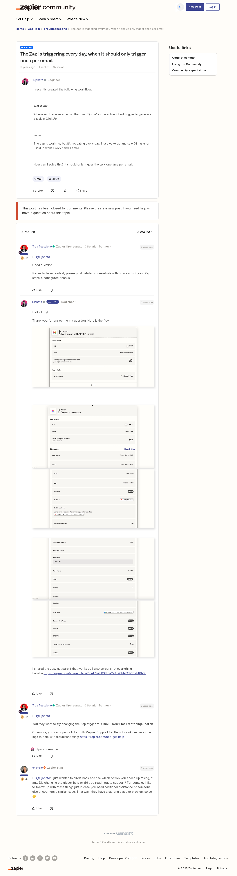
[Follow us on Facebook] (25, 858)
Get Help (25, 19)
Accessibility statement (131, 842)
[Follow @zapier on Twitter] (47, 858)
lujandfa (38, 80)
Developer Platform (123, 858)
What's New (78, 19)
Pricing (89, 858)
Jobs (157, 858)
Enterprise (172, 858)
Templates (191, 858)
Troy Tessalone (42, 246)
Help (101, 858)
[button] (195, 7)
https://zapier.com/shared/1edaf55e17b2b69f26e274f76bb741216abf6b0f (95, 673)
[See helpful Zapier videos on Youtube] (54, 858)
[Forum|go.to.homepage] (46, 7)
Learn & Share (50, 19)
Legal (209, 868)
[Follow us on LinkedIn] (32, 858)
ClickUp (54, 179)
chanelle (37, 767)
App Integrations (216, 858)
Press (146, 858)
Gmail (38, 179)
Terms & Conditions (103, 842)
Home (20, 29)
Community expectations (189, 70)
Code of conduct (183, 57)
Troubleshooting (55, 29)
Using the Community (187, 64)
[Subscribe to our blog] (40, 858)
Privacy (222, 868)
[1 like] (44, 749)
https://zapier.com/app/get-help (102, 737)
